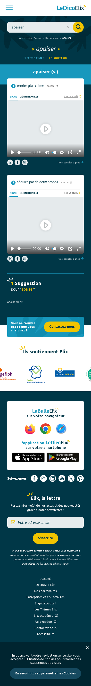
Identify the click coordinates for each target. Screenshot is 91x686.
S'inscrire (45, 538)
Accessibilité (45, 634)
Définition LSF (29, 96)
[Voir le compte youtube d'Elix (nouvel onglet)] (61, 478)
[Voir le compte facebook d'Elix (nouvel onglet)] (34, 478)
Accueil (37, 37)
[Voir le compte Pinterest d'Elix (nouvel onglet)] (80, 478)
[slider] (24, 152)
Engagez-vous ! (45, 603)
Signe (13, 96)
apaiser (66, 38)
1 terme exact (34, 58)
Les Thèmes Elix (45, 609)
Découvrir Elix (45, 585)
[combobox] (45, 27)
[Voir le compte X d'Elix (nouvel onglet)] (71, 478)
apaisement (15, 302)
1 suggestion (58, 58)
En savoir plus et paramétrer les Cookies (45, 673)
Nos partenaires (45, 591)
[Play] (12, 152)
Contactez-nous (62, 327)
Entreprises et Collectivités (45, 597)
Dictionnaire (51, 37)
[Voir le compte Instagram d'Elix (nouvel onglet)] (43, 478)
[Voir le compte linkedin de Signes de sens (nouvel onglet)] (52, 478)
